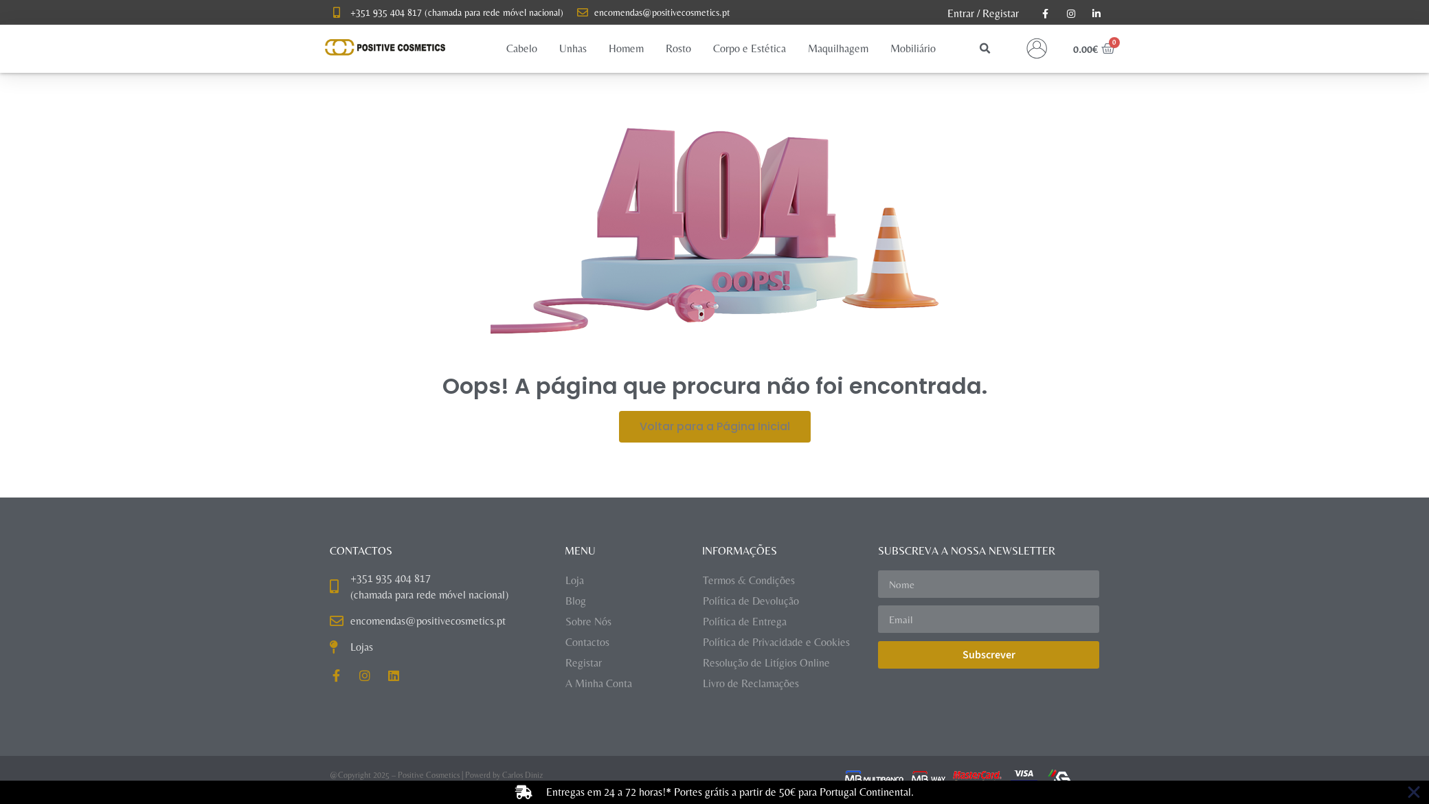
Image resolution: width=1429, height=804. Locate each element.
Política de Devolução (751, 600)
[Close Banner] (1414, 792)
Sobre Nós (588, 621)
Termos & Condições (749, 580)
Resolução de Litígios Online (766, 662)
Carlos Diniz (522, 775)
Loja (574, 580)
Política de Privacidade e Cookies (776, 642)
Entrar (960, 13)
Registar (1000, 13)
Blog (575, 600)
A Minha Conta (598, 683)
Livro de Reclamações (751, 683)
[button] (521, 48)
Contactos (587, 642)
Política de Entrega (745, 621)
